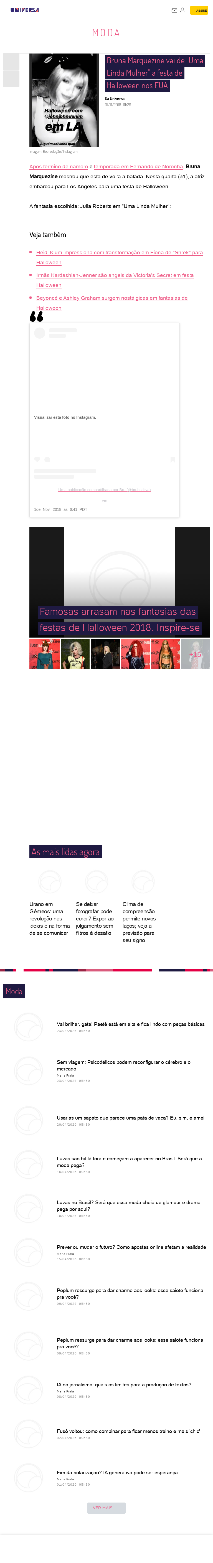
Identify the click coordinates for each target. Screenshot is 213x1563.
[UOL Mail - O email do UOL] (174, 10)
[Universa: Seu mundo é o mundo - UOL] (25, 10)
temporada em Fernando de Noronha (138, 166)
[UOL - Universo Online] (42, 10)
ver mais (106, 1508)
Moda (106, 32)
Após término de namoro (58, 166)
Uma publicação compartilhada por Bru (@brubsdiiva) (104, 490)
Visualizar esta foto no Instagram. (65, 417)
